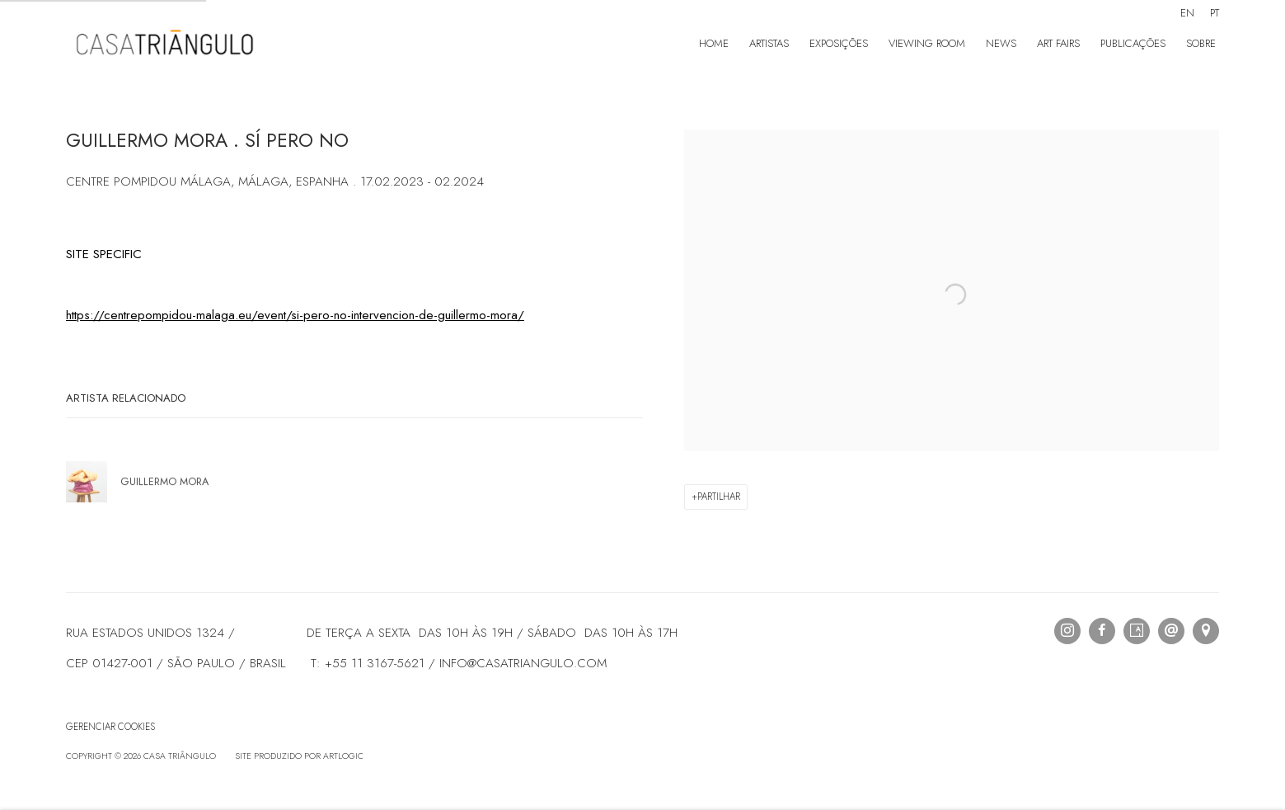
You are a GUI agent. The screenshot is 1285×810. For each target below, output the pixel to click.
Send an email (1171, 631)
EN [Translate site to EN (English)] (1187, 13)
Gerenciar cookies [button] (110, 726)
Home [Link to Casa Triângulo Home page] (714, 43)
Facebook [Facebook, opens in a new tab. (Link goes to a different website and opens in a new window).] (1102, 631)
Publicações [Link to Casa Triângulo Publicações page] (1132, 43)
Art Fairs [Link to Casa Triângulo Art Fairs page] (1058, 43)
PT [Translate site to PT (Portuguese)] (1214, 13)
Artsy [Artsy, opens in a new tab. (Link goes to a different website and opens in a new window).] (1136, 631)
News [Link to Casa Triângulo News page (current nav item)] (1001, 43)
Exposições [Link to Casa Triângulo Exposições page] (838, 43)
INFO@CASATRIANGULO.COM (523, 663)
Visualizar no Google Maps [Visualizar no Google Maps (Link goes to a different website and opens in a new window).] (1206, 631)
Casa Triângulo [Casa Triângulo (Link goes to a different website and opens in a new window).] (165, 44)
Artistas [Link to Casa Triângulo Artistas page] (769, 43)
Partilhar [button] (718, 496)
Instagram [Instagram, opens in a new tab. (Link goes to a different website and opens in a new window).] (1067, 631)
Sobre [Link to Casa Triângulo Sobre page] (1201, 43)
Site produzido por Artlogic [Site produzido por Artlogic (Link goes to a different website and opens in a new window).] (299, 756)
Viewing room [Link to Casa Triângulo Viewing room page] (927, 43)
